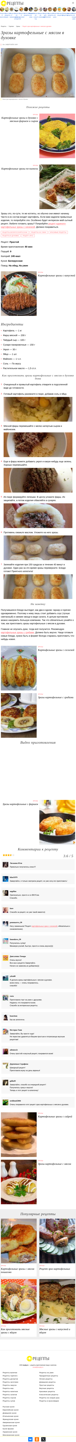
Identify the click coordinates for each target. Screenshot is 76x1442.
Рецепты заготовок (10, 1382)
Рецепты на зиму (31, 15)
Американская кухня (11, 1422)
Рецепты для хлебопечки (45, 15)
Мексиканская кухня (11, 1435)
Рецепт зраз (28, 236)
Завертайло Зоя (11, 44)
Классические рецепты (26, 14)
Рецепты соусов (9, 1398)
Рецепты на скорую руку (74, 16)
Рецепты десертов (10, 1379)
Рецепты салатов (10, 1395)
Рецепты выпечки (10, 1373)
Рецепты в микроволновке (12, 15)
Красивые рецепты (69, 14)
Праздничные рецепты (48, 1376)
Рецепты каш (8, 1388)
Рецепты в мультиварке (2, 15)
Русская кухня (8, 1407)
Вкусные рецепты (50, 14)
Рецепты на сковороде (40, 15)
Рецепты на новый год (36, 16)
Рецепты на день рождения (16, 16)
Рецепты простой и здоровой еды (12, 3)
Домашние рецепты (64, 14)
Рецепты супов (9, 1401)
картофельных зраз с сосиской (44, 926)
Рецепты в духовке (21, 15)
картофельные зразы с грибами (17, 632)
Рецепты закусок (10, 1385)
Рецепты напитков (10, 1391)
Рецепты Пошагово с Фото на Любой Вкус (38, 1358)
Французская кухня (11, 1419)
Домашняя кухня (9, 1413)
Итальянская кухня (10, 1416)
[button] (73, 3)
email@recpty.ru (38, 1367)
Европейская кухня (11, 1410)
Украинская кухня (10, 1432)
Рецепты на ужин (55, 15)
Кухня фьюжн (8, 1429)
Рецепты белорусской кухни (14, 232)
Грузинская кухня (10, 1426)
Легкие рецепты (59, 14)
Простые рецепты (7, 14)
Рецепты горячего (10, 1376)
